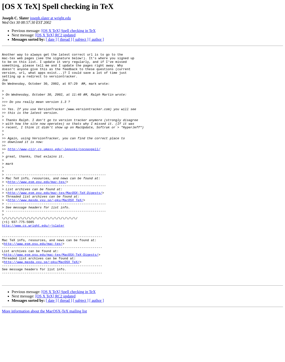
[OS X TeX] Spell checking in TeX (68, 31)
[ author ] (96, 39)
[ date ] (51, 39)
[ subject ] (80, 39)
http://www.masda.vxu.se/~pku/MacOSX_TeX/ (45, 230)
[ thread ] (65, 39)
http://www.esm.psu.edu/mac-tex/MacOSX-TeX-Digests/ (55, 222)
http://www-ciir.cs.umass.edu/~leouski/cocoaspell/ (54, 169)
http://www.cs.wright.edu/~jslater (33, 261)
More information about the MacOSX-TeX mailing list (44, 358)
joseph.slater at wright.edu (50, 18)
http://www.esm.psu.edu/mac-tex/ (37, 208)
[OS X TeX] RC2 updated (55, 35)
